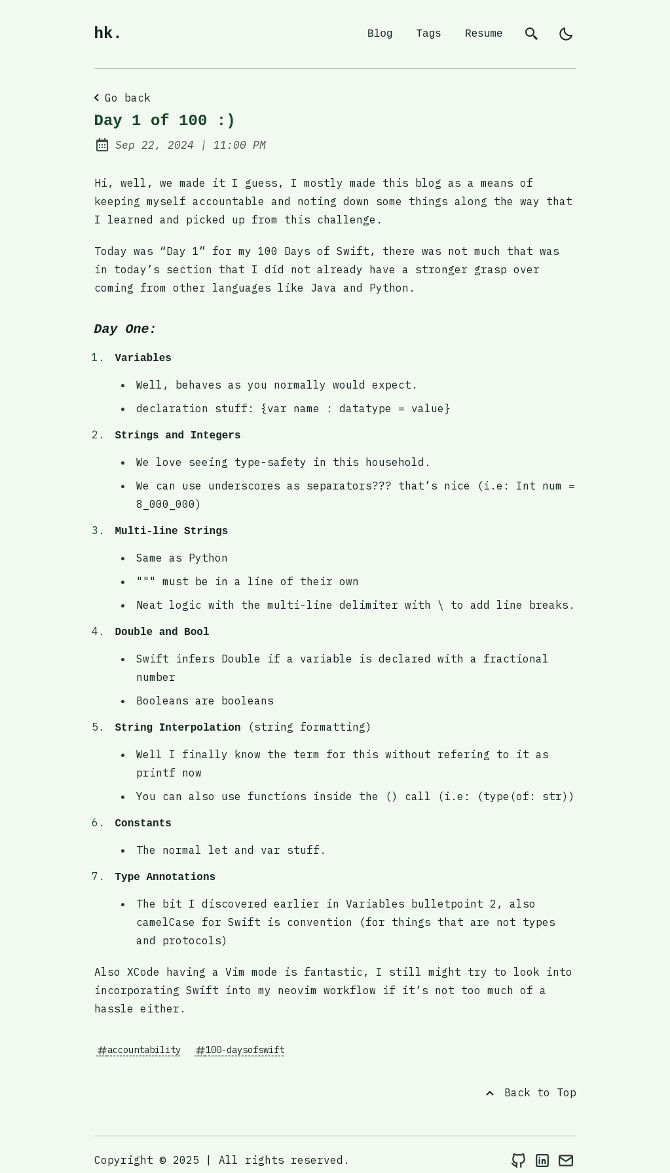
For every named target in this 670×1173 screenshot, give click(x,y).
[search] (531, 34)
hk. (108, 34)
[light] (565, 34)
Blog (379, 34)
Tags (428, 34)
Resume (484, 34)
